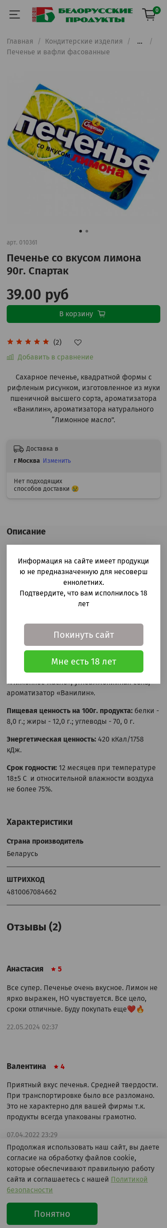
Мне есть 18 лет (83, 661)
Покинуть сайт (83, 634)
